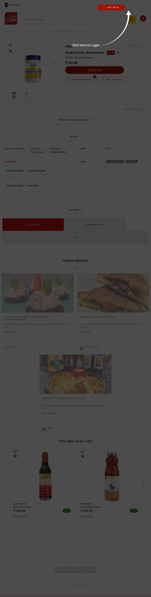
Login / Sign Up (113, 7)
